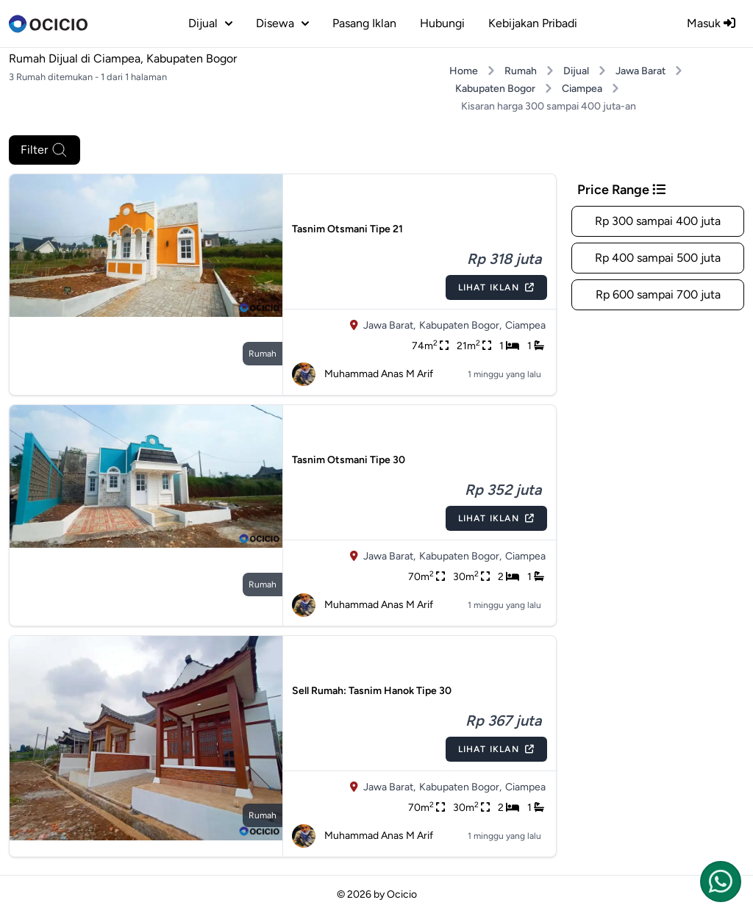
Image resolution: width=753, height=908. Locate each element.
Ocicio (402, 894)
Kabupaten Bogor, (460, 325)
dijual (210, 23)
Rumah (520, 71)
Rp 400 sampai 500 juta (658, 258)
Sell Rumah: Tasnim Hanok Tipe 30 (372, 690)
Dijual (576, 71)
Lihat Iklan (496, 287)
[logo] (48, 23)
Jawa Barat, (389, 325)
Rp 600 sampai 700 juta (658, 294)
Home (463, 71)
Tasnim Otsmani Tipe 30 (348, 460)
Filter (44, 150)
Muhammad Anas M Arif (362, 374)
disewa (282, 23)
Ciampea (582, 88)
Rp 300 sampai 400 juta (658, 221)
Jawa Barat (640, 71)
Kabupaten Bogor (495, 88)
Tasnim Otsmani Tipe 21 (347, 229)
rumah (262, 353)
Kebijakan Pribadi (532, 23)
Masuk (711, 23)
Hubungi (442, 23)
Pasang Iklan (364, 23)
